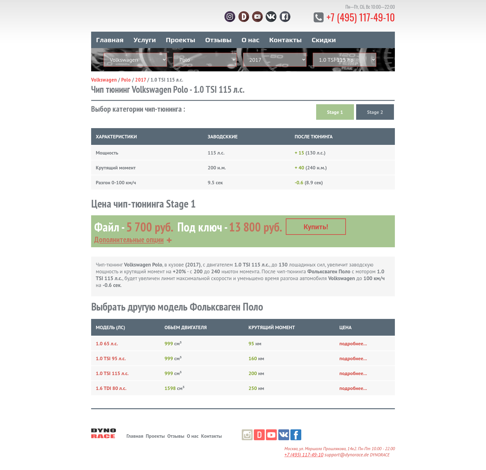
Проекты (180, 40)
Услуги (145, 40)
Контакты (285, 40)
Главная (110, 40)
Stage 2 (375, 112)
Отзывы (218, 40)
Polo (126, 79)
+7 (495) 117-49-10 (360, 17)
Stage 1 (335, 112)
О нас (250, 40)
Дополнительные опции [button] (129, 239)
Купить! (316, 227)
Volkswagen (104, 79)
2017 (140, 79)
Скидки (324, 40)
